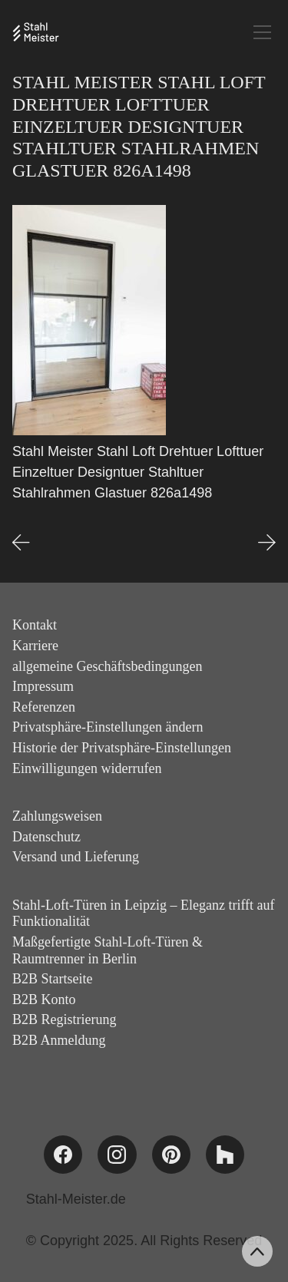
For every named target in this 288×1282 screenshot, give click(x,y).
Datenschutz (46, 836)
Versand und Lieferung (75, 856)
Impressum (43, 686)
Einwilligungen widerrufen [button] (86, 768)
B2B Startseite (52, 978)
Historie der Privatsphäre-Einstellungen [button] (121, 747)
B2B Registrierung (64, 1019)
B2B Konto (44, 999)
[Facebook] (63, 1154)
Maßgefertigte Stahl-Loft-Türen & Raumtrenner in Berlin (107, 950)
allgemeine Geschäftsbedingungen (107, 666)
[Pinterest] (171, 1154)
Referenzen (43, 707)
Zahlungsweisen (57, 816)
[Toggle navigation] (262, 32)
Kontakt (34, 625)
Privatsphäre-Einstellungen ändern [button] (107, 727)
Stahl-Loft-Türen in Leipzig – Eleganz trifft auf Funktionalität (143, 913)
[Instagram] (117, 1154)
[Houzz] (225, 1154)
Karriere (35, 645)
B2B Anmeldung (59, 1040)
